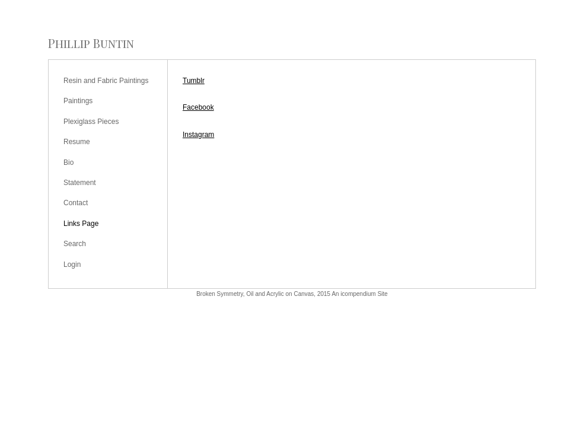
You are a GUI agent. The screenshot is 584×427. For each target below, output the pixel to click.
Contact (75, 203)
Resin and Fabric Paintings (105, 81)
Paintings (77, 101)
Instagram (198, 134)
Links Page (80, 223)
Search (74, 244)
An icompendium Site (359, 294)
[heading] (91, 43)
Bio (68, 162)
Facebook (198, 107)
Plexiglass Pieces (91, 121)
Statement (79, 183)
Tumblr (194, 81)
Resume (76, 142)
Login (72, 264)
